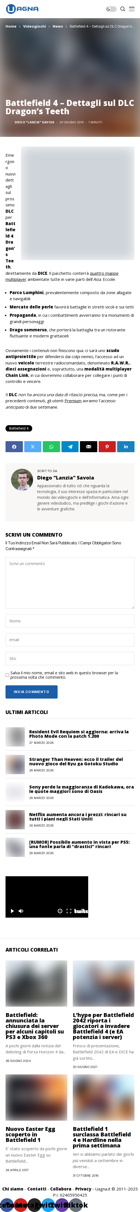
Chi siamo (12, 1189)
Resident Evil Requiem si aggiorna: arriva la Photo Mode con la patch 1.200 (79, 734)
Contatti (36, 1189)
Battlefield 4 (19, 428)
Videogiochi (34, 26)
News (58, 26)
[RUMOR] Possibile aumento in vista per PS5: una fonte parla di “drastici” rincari (79, 844)
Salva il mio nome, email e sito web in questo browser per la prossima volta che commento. (64, 675)
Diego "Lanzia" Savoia (34, 122)
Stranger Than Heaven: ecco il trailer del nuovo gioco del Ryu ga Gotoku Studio (76, 761)
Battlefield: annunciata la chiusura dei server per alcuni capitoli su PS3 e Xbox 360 (35, 1026)
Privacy (83, 1189)
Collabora (60, 1189)
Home (11, 26)
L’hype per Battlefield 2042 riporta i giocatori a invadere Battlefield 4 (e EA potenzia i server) (103, 1026)
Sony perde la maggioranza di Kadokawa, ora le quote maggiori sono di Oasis (81, 789)
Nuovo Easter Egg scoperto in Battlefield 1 (30, 1134)
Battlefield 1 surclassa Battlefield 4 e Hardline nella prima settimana (102, 1137)
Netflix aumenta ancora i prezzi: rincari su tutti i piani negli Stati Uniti (77, 816)
